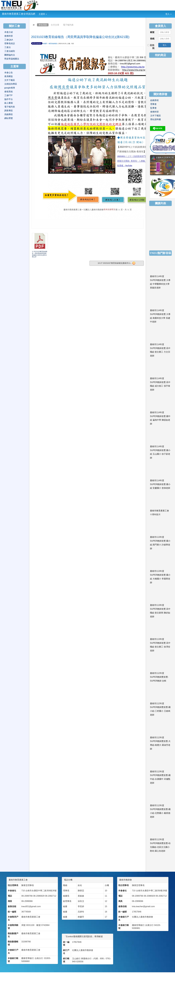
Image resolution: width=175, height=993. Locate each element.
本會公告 (8, 72)
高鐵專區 (8, 114)
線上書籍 (8, 103)
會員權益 (8, 76)
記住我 (151, 46)
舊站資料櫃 (155, 119)
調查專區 (8, 110)
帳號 (152, 32)
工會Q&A (8, 40)
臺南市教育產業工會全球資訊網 (18, 14)
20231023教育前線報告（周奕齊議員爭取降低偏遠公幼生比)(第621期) (80, 37)
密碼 (152, 39)
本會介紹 (8, 32)
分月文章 (55, 25)
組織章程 (154, 100)
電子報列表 (68, 25)
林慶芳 (45, 43)
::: (48, 12)
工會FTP (8, 95)
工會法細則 (9, 51)
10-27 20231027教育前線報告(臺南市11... (116, 263)
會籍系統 (8, 91)
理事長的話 (9, 43)
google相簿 (9, 88)
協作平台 (8, 99)
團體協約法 (9, 55)
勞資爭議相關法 (11, 59)
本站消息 (43, 25)
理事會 (153, 104)
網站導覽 (8, 118)
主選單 (43, 14)
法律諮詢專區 (10, 84)
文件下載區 (9, 80)
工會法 (7, 47)
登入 (168, 14)
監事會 (153, 108)
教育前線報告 (37, 43)
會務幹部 (8, 36)
